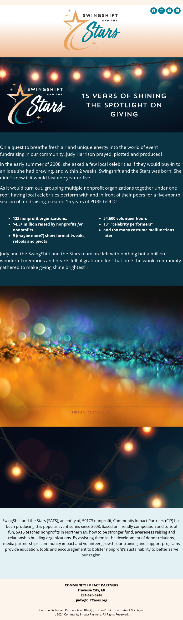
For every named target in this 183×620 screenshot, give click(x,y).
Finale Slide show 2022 (91, 412)
